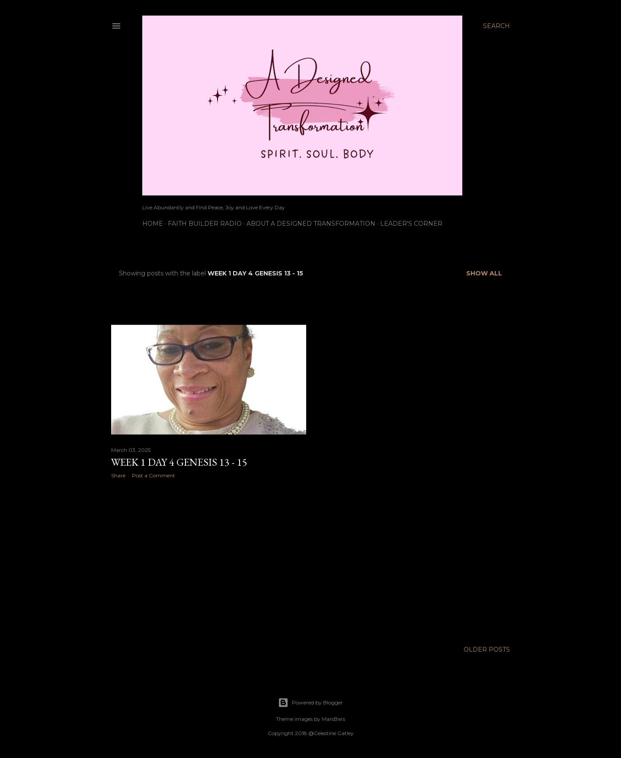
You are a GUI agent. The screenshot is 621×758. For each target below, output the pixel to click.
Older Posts (487, 649)
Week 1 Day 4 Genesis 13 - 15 (179, 462)
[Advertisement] (208, 560)
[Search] (496, 26)
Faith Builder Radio (205, 223)
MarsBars (333, 719)
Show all (484, 273)
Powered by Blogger (310, 702)
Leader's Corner (411, 223)
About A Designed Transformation (310, 223)
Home (152, 223)
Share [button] (118, 475)
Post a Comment (153, 475)
